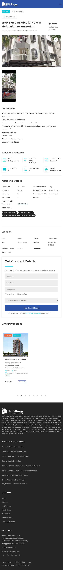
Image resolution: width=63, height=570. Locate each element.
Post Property (6, 506)
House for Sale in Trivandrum (12, 447)
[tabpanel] (16, 361)
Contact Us (6, 514)
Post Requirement (8, 522)
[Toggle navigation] (60, 4)
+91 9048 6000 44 (9, 547)
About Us (5, 502)
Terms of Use (6, 562)
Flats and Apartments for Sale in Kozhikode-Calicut (21, 466)
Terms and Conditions (33, 313)
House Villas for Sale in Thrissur (13, 480)
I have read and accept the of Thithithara (29, 313)
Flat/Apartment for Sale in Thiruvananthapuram (19, 470)
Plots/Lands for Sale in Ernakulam (14, 452)
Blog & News (6, 510)
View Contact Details (31, 308)
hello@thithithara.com (11, 551)
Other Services (7, 518)
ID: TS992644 (9, 17)
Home (4, 498)
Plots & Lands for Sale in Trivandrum (15, 456)
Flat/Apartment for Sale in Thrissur (14, 484)
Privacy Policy (20, 562)
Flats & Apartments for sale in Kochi (15, 475)
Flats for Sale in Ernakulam (11, 461)
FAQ (29, 562)
